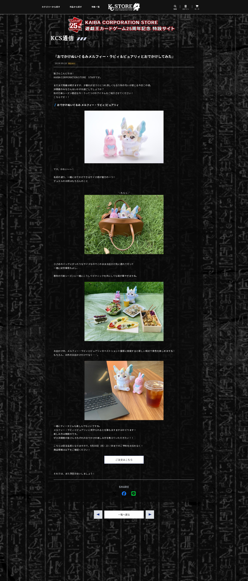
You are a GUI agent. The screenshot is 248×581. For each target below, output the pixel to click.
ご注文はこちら (124, 459)
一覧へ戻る (124, 514)
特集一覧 (96, 6)
